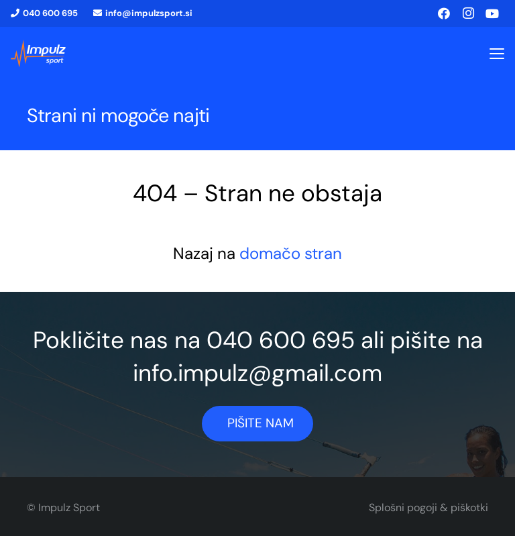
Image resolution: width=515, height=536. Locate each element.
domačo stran (290, 253)
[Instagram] (468, 13)
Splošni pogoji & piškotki (428, 507)
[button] (497, 53)
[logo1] (38, 54)
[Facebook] (444, 13)
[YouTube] (492, 13)
